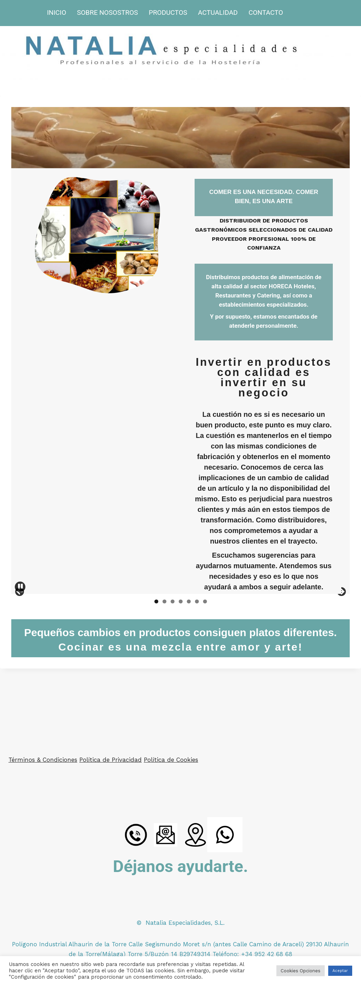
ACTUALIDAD (218, 12)
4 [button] (181, 672)
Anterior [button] (20, 627)
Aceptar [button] (340, 970)
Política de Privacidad (110, 760)
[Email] (166, 835)
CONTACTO (266, 12)
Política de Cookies (171, 760)
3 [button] (173, 672)
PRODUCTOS (168, 12)
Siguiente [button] (341, 627)
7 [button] (205, 672)
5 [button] (189, 672)
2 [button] (164, 672)
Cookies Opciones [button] (300, 970)
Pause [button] (20, 657)
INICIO (56, 12)
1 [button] (156, 672)
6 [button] (197, 672)
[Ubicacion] (195, 835)
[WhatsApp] (225, 835)
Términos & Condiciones (42, 760)
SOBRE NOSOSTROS (107, 12)
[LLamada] (136, 835)
